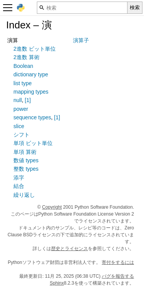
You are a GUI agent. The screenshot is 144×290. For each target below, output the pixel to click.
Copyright (52, 207)
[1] (28, 100)
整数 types (25, 169)
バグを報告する (118, 276)
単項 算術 (24, 152)
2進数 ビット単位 (34, 49)
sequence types (32, 117)
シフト (21, 135)
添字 (18, 178)
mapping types (30, 92)
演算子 (81, 40)
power (20, 109)
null (17, 100)
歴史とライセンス (69, 248)
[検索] (82, 7)
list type (22, 83)
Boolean (23, 66)
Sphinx (57, 283)
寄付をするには (118, 262)
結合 (18, 186)
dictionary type (30, 74)
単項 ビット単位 (33, 143)
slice (18, 126)
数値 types (25, 160)
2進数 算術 (26, 57)
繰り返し (24, 195)
